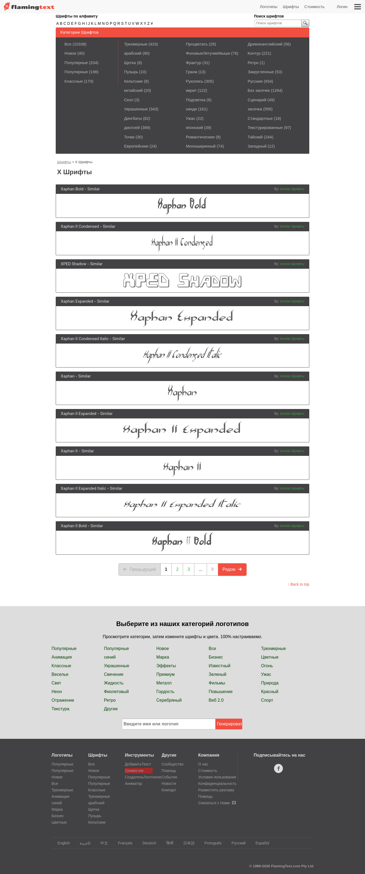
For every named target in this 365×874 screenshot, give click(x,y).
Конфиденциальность (217, 783)
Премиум (165, 674)
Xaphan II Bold (74, 525)
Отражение (63, 700)
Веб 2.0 (216, 700)
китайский (133, 90)
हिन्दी (167, 843)
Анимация (62, 657)
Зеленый (217, 674)
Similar (93, 189)
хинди (191, 109)
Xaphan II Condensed (80, 226)
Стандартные (260, 118)
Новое (70, 53)
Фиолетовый (116, 691)
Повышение (221, 691)
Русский (235, 843)
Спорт (267, 700)
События (169, 777)
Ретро (253, 62)
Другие (111, 709)
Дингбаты (133, 118)
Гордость (165, 691)
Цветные (270, 657)
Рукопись (194, 81)
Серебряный (169, 700)
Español (259, 843)
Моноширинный (201, 146)
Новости (169, 783)
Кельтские (133, 81)
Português (210, 843)
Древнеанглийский (265, 44)
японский (194, 127)
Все (68, 44)
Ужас (190, 118)
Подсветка (195, 99)
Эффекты (166, 665)
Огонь (267, 665)
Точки (129, 137)
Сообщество (172, 764)
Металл (164, 683)
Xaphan (68, 376)
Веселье (60, 674)
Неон (57, 691)
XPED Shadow (73, 263)
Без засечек (259, 90)
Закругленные (261, 71)
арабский (132, 53)
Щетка (130, 62)
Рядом (232, 569)
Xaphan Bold (72, 189)
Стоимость (314, 6)
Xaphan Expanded (77, 301)
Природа (270, 683)
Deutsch (146, 843)
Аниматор (133, 783)
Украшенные (136, 109)
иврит (191, 90)
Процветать (197, 44)
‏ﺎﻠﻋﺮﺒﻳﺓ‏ (82, 843)
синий (110, 657)
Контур (254, 53)
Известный (219, 665)
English (61, 843)
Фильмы (217, 683)
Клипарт (169, 790)
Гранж (191, 71)
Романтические (200, 137)
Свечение (113, 674)
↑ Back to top (298, 584)
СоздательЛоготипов (139, 777)
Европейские (136, 146)
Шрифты (291, 6)
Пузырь (131, 71)
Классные (74, 81)
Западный (257, 146)
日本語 (186, 843)
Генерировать (229, 724)
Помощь (169, 770)
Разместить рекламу (216, 790)
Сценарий (257, 99)
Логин (342, 6)
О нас (203, 764)
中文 (101, 843)
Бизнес (216, 657)
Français (122, 843)
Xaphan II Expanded (78, 413)
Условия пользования (217, 777)
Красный (269, 691)
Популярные (76, 62)
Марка (162, 657)
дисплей (132, 127)
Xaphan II (69, 451)
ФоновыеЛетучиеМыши (208, 53)
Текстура (60, 709)
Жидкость (114, 683)
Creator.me (134, 770)
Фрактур (193, 62)
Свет (56, 683)
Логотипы (269, 6)
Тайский (255, 137)
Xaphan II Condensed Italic (85, 338)
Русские (255, 81)
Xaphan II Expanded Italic (83, 488)
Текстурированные (265, 127)
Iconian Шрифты (292, 189)
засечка (255, 109)
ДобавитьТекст (138, 764)
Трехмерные (136, 44)
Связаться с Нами (217, 803)
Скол (128, 99)
